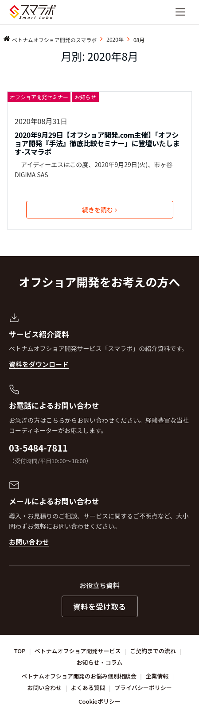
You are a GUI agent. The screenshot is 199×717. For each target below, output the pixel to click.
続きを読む (99, 209)
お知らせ (85, 97)
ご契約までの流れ (153, 651)
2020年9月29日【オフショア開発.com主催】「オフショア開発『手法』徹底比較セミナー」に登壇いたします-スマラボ (97, 143)
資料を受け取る (99, 606)
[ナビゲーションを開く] (180, 12)
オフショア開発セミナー (39, 97)
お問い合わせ (29, 541)
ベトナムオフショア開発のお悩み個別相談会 (79, 676)
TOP (20, 651)
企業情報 (156, 676)
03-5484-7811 (38, 447)
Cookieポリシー (99, 701)
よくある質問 (88, 687)
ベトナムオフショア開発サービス (78, 651)
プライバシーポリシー (143, 687)
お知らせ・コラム (99, 662)
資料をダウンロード (39, 364)
